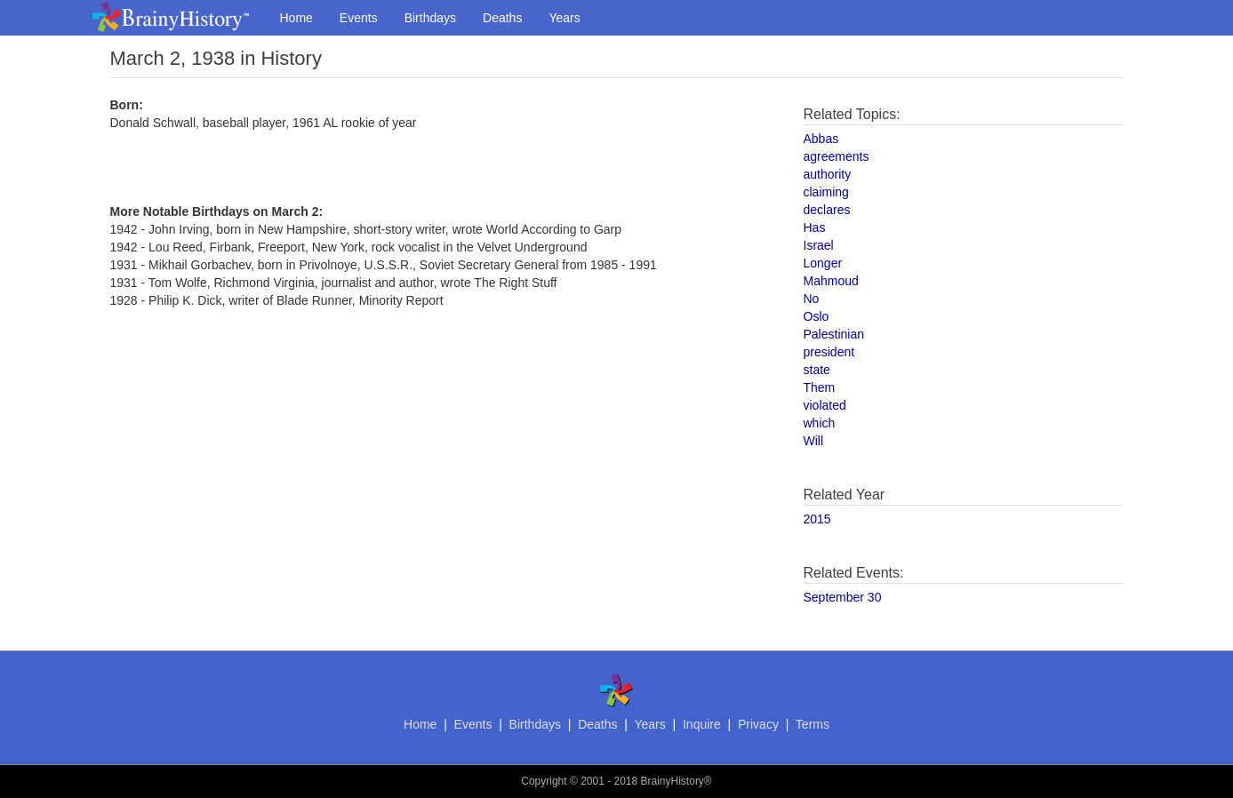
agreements (836, 156)
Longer (823, 263)
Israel (819, 245)
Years (564, 18)
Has (815, 227)
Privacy (758, 724)
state (817, 370)
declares (827, 210)
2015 (817, 519)
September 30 (843, 597)
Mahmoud (831, 281)
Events (359, 18)
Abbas (821, 139)
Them (820, 387)
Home (296, 18)
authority (828, 174)
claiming (826, 192)
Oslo (816, 316)
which (820, 423)
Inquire (702, 724)
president (829, 352)
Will (814, 441)
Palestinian (834, 334)
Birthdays (430, 18)
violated (825, 405)
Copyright (543, 781)
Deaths (502, 18)
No (812, 298)
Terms (812, 724)
